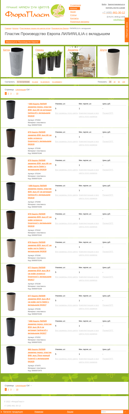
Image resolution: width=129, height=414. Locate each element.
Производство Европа (59, 28)
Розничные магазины (79, 22)
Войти (104, 4)
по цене (35, 82)
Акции (73, 12)
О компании (75, 5)
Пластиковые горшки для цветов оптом (35, 28)
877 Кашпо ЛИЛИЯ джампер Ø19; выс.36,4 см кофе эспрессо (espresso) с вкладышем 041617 (39, 273)
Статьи (73, 15)
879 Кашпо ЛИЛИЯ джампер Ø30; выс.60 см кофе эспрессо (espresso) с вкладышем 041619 (40, 138)
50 (119, 82)
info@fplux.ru (119, 20)
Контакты (74, 18)
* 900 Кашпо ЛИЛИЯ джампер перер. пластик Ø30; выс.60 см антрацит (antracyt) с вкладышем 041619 (40, 110)
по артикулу (45, 82)
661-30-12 (12, 406)
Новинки (39, 412)
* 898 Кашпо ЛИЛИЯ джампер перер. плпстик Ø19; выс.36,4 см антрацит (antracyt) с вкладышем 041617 (40, 327)
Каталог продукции (13, 412)
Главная (8, 28)
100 (123, 82)
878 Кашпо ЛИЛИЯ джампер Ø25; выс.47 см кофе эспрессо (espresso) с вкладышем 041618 (40, 220)
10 (17, 93)
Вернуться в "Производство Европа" (22, 42)
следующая (21, 89)
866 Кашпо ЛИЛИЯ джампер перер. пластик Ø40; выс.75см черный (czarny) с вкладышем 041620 (39, 355)
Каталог (15, 28)
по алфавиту (57, 82)
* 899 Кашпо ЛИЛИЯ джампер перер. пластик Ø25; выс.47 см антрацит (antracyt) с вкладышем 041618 (40, 192)
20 (114, 82)
